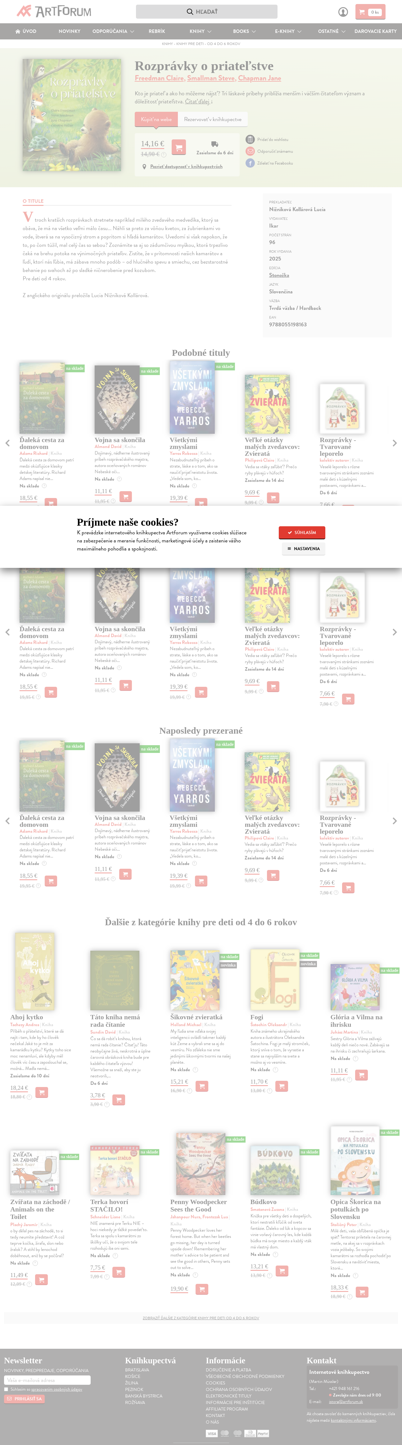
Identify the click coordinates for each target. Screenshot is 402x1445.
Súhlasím (302, 532)
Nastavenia (303, 549)
